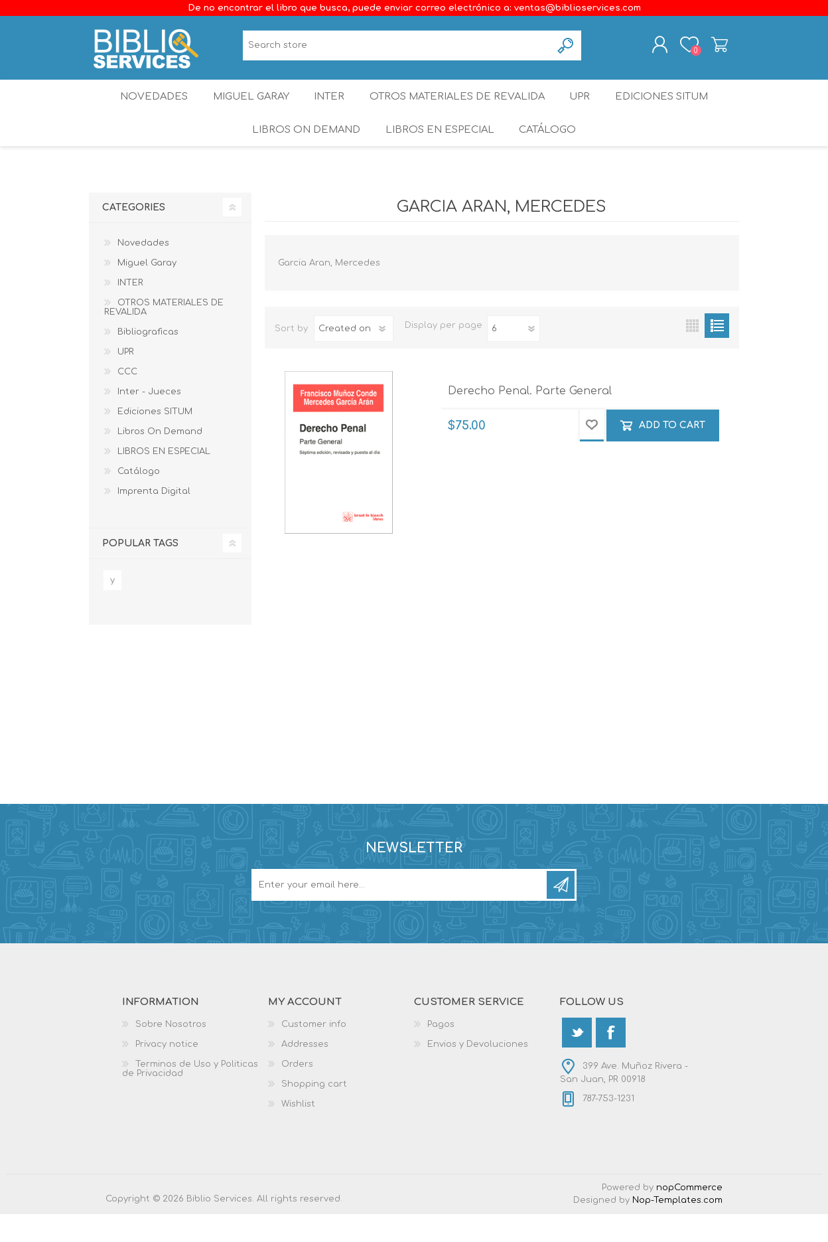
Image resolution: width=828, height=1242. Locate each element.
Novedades (141, 109)
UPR (585, 109)
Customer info (313, 1052)
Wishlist (298, 1131)
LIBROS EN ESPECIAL (438, 152)
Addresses (304, 1072)
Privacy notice (166, 1072)
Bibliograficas (147, 359)
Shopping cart (708, 48)
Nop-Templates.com (677, 1228)
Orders (297, 1092)
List (717, 353)
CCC (127, 399)
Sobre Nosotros (170, 1052)
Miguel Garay (243, 109)
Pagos (440, 1052)
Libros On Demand (301, 152)
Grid (692, 353)
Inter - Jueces (149, 419)
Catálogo (550, 152)
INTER (328, 109)
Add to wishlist (592, 454)
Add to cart (672, 454)
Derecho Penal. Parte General (530, 419)
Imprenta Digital (153, 519)
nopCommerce (689, 1215)
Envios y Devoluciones (477, 1072)
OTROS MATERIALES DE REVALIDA (459, 109)
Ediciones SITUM (673, 109)
